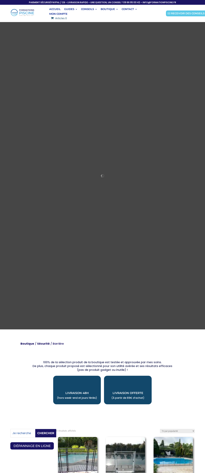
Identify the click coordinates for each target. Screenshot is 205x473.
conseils (87, 9)
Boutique (27, 344)
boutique (108, 9)
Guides (69, 9)
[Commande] (177, 431)
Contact (128, 9)
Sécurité (43, 344)
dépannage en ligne (32, 446)
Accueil (55, 9)
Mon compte (58, 14)
